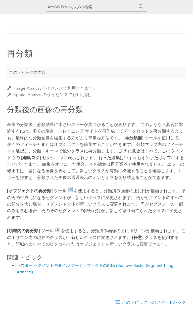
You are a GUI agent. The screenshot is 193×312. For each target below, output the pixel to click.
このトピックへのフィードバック (154, 302)
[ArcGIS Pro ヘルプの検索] (91, 7)
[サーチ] (141, 6)
